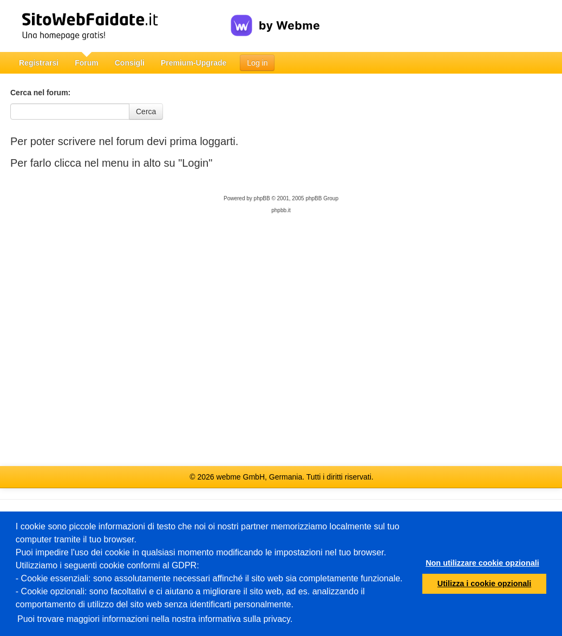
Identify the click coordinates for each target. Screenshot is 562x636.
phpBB (262, 198)
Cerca (146, 111)
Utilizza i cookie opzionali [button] (484, 583)
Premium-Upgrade (193, 62)
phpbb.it (281, 210)
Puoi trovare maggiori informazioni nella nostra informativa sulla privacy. (154, 619)
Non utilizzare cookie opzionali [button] (482, 563)
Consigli (130, 62)
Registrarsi (38, 62)
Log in (257, 62)
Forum (87, 62)
